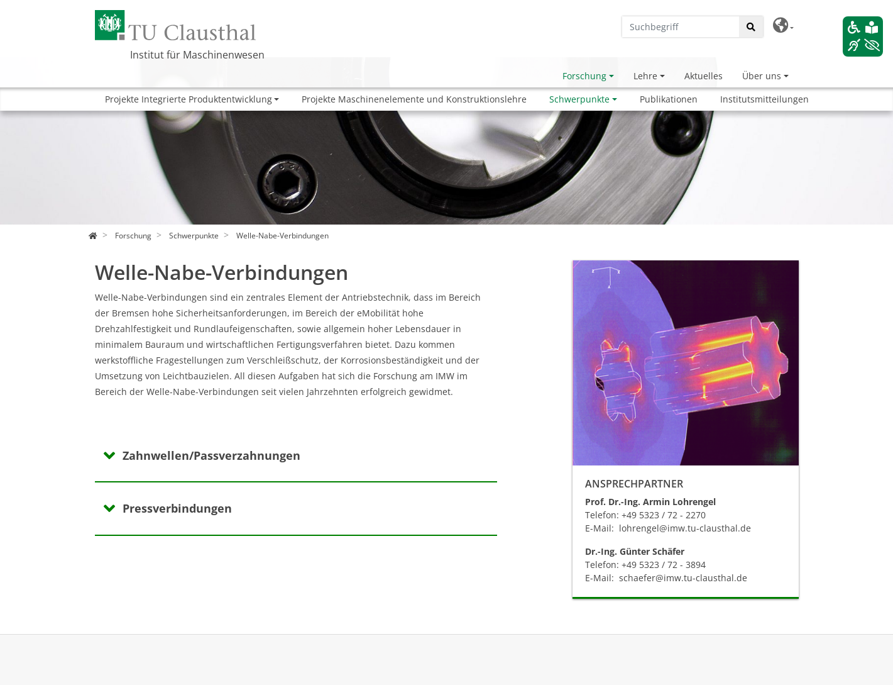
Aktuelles (703, 76)
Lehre (645, 76)
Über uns (761, 76)
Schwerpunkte (579, 99)
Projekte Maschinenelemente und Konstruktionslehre (414, 99)
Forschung (584, 76)
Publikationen (669, 99)
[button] (783, 25)
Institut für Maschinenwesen (197, 55)
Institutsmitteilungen (764, 99)
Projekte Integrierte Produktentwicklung (188, 99)
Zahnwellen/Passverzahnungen (211, 455)
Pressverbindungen (177, 508)
